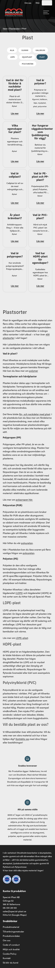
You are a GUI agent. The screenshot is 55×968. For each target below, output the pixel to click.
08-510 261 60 (10, 907)
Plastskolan (14, 28)
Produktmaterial (11, 926)
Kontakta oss (22, 738)
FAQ (37, 2)
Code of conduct (11, 944)
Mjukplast (27, 57)
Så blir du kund (10, 962)
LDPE (12, 57)
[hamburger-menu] (46, 12)
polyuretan (27, 543)
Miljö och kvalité (11, 949)
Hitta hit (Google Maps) (15, 914)
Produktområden (11, 935)
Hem (5, 28)
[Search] (47, 3)
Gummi (24, 50)
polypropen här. (24, 499)
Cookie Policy (9, 953)
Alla (12, 50)
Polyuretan (27, 63)
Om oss (27, 2)
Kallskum (40, 50)
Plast (42, 57)
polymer (33, 370)
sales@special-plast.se (14, 911)
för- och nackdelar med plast (34, 414)
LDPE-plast (22, 637)
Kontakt (7, 958)
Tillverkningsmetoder (13, 931)
